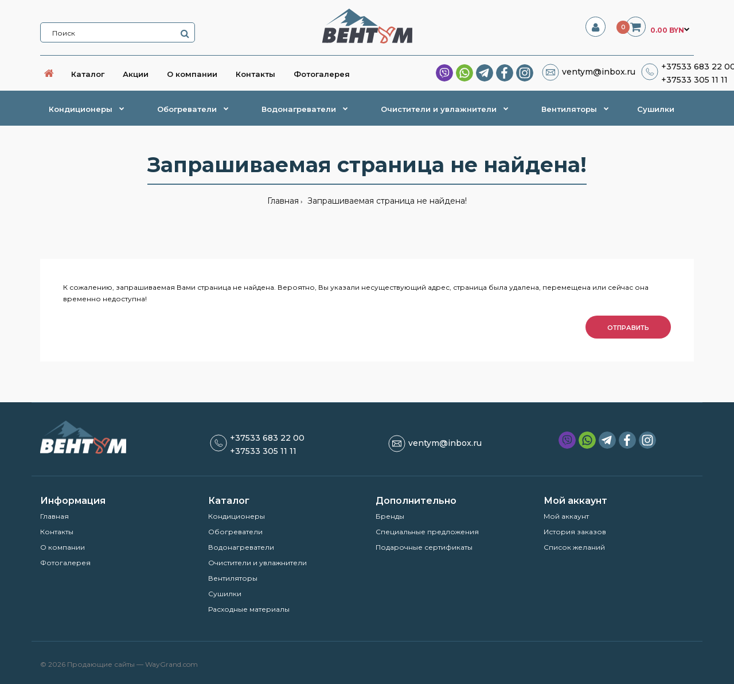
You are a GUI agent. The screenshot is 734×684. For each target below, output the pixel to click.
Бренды (390, 516)
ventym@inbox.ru (598, 72)
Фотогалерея (65, 562)
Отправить (628, 328)
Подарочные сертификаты (424, 547)
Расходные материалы (249, 609)
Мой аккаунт (566, 516)
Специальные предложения (427, 531)
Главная (283, 201)
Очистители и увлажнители (257, 562)
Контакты (56, 531)
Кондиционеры (236, 516)
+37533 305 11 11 (263, 451)
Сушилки (224, 593)
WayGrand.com (171, 664)
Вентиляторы (232, 578)
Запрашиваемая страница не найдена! (386, 201)
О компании (62, 547)
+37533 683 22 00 (267, 438)
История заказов (575, 531)
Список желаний (574, 547)
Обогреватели (235, 531)
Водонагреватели (241, 547)
